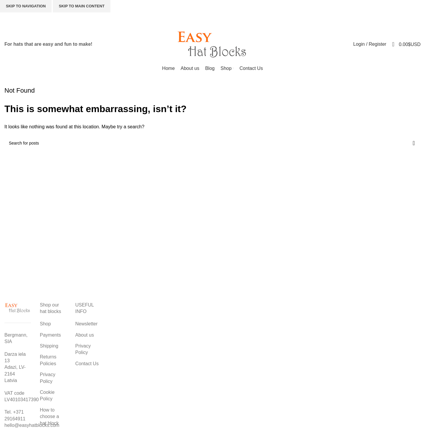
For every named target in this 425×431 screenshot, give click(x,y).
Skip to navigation (26, 6)
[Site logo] (212, 43)
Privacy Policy (47, 378)
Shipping (49, 345)
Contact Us (87, 363)
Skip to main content (81, 6)
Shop (45, 323)
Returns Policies (48, 360)
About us (84, 334)
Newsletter (86, 323)
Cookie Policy (47, 395)
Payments (50, 334)
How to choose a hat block (49, 416)
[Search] (318, 19)
